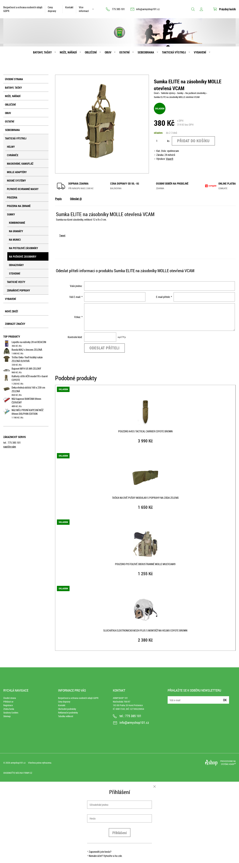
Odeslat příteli (104, 348)
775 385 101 (118, 9)
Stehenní (14, 273)
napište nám (9, 446)
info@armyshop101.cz (148, 9)
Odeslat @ (76, 199)
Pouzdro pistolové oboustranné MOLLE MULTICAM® (145, 564)
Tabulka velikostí (65, 716)
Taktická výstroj (174, 52)
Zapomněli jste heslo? (100, 852)
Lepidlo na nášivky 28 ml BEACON (29, 342)
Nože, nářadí (68, 52)
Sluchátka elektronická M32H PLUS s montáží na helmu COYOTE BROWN (145, 630)
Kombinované (17, 223)
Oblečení (91, 52)
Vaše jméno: (76, 286)
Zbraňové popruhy (18, 290)
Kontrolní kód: (75, 337)
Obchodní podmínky (67, 708)
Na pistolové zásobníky (23, 248)
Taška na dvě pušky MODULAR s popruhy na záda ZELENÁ (145, 498)
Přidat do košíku (193, 140)
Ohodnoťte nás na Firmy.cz (17, 772)
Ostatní (124, 52)
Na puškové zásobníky (22, 256)
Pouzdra (12, 197)
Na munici (15, 239)
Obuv (108, 52)
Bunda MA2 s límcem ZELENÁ (27, 350)
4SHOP (232, 764)
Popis (58, 199)
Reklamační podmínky (68, 712)
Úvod (156, 93)
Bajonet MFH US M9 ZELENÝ (26, 368)
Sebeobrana (146, 52)
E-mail (170, 698)
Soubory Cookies (10, 712)
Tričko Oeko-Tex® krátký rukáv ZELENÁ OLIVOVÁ (27, 359)
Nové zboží (11, 311)
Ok (225, 700)
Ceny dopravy (52, 9)
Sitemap (7, 716)
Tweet (62, 235)
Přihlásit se (8, 701)
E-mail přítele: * (164, 297)
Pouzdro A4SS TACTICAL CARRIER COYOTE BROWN (145, 431)
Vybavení (200, 52)
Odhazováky (16, 265)
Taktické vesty (16, 282)
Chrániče (12, 155)
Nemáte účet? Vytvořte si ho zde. (105, 856)
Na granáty (16, 231)
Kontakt (69, 7)
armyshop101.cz (18, 762)
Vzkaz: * (78, 317)
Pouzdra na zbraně (19, 206)
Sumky (11, 214)
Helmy (11, 147)
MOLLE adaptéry (17, 172)
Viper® (169, 159)
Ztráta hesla (8, 708)
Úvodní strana (14, 79)
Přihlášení (119, 832)
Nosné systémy (16, 180)
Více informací (84, 9)
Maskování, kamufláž (20, 163)
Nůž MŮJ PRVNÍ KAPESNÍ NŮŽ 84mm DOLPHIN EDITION (27, 412)
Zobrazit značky (15, 324)
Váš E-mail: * (75, 297)
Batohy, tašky (42, 52)
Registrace (8, 705)
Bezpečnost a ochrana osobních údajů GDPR (22, 9)
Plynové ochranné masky (23, 189)
